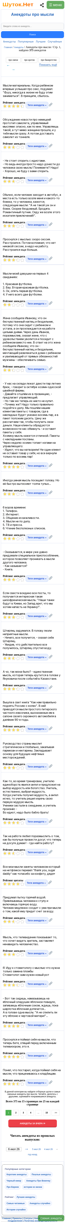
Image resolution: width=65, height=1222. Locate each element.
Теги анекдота (37, 105)
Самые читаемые (16, 1203)
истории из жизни (33, 1187)
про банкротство (49, 60)
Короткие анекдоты (17, 1174)
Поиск (32, 34)
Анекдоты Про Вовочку (38, 1181)
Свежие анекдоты (51, 1218)
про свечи (13, 60)
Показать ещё (48, 64)
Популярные (26, 41)
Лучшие (41, 41)
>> (55, 1113)
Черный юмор (14, 1181)
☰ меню (55, 5)
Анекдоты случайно (40, 1203)
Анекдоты (9, 41)
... (38, 1113)
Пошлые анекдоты (41, 1174)
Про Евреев (13, 1187)
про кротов (29, 60)
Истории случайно (16, 1209)
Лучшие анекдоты (26, 1197)
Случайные (55, 41)
